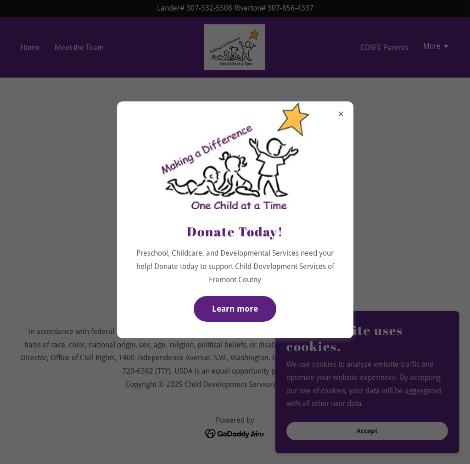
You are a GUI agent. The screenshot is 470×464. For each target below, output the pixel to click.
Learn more (235, 308)
